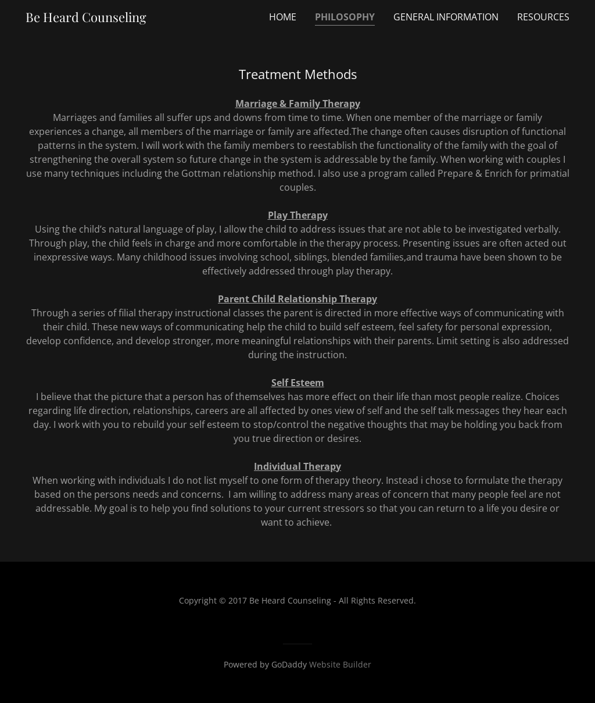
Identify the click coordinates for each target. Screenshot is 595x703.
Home (282, 16)
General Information (446, 16)
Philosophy (345, 16)
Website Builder (340, 664)
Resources (543, 16)
